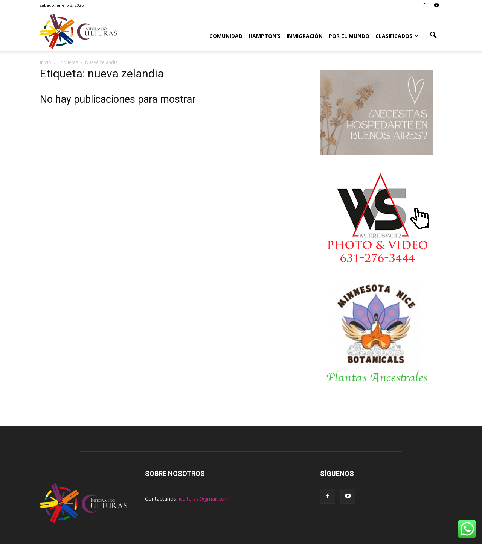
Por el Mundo (349, 36)
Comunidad (226, 36)
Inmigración (305, 36)
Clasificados (396, 36)
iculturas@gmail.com (204, 498)
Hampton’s (265, 36)
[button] (433, 35)
